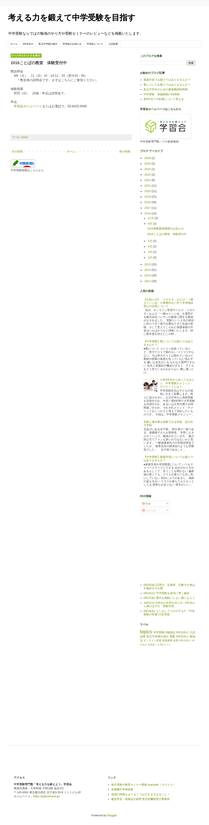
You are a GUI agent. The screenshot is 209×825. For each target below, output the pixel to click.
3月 (150, 252)
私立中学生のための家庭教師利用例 (166, 89)
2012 (147, 281)
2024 (147, 169)
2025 (147, 163)
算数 (172, 636)
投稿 (146, 503)
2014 (147, 269)
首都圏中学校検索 (122, 789)
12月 (151, 218)
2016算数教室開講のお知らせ (165, 228)
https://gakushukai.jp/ (46, 796)
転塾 (175, 640)
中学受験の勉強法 (164, 632)
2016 (147, 213)
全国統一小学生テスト (159, 645)
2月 (150, 257)
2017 (147, 207)
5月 (150, 241)
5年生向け (185, 640)
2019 (147, 196)
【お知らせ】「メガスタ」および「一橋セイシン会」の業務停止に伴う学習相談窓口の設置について (168, 303)
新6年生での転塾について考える (164, 99)
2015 (147, 264)
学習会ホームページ (28, 106)
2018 (147, 202)
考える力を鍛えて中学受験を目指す (71, 17)
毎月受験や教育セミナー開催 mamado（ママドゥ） (143, 784)
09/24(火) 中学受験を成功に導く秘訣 (166, 593)
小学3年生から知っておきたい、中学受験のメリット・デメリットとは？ (177, 383)
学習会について (95, 44)
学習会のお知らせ (72, 44)
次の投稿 (17, 151)
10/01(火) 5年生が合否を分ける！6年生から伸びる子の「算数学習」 (169, 604)
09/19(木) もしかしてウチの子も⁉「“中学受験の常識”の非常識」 (169, 612)
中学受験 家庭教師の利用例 (161, 94)
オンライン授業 (152, 640)
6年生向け (182, 632)
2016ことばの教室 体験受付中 (167, 234)
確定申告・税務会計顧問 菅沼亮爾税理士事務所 (140, 799)
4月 (150, 246)
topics (24, 137)
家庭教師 (167, 640)
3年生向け (28, 44)
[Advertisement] (85, 760)
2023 (147, 174)
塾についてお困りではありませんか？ (167, 84)
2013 (147, 275)
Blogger (112, 815)
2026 (147, 158)
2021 (147, 185)
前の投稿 (124, 151)
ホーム (14, 44)
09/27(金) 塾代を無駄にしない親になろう (169, 597)
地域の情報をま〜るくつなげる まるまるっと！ (140, 794)
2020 (147, 191)
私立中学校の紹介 (48, 44)
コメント (149, 510)
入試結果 (113, 44)
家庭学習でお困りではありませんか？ (167, 79)
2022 (147, 180)
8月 (150, 223)
